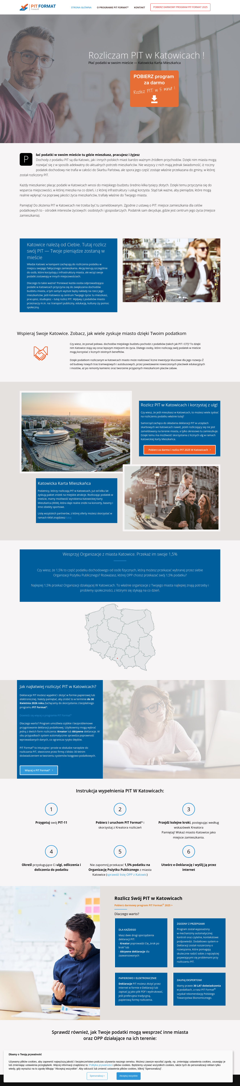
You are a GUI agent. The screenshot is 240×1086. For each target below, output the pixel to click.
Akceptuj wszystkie (128, 1076)
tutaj (68, 517)
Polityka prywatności (100, 1065)
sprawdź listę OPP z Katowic (127, 874)
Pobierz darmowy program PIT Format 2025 (180, 7)
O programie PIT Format (113, 7)
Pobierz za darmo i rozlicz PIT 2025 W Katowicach (180, 449)
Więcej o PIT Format (39, 770)
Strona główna (81, 7)
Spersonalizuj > (97, 1076)
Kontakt (139, 7)
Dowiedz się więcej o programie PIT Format (46, 715)
